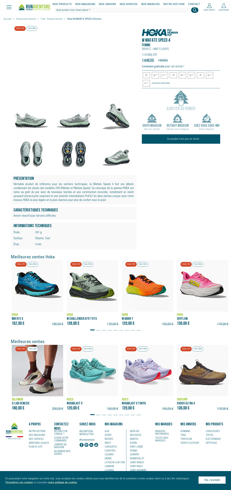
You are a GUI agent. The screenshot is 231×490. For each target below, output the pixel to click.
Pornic (133, 451)
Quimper (134, 455)
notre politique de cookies (62, 482)
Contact (194, 4)
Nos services (129, 4)
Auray (108, 435)
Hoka (146, 30)
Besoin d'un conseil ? (64, 432)
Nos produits (62, 4)
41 (146, 83)
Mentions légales (38, 443)
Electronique (213, 439)
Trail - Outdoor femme (51, 19)
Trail (182, 435)
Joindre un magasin (65, 444)
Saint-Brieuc (136, 463)
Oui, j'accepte (212, 480)
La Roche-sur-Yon (114, 463)
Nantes (133, 439)
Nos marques (150, 4)
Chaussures (212, 431)
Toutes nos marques (161, 439)
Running (184, 431)
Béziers (108, 439)
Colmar (109, 455)
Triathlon (185, 439)
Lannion (109, 467)
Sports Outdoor (189, 443)
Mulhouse (135, 435)
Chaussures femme (26, 19)
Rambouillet (136, 459)
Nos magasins (85, 4)
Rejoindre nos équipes (61, 449)
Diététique (211, 443)
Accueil (7, 19)
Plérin (133, 443)
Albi (106, 431)
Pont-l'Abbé (135, 447)
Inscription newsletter (86, 433)
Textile (209, 435)
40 (200, 75)
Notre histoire (174, 4)
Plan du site (35, 447)
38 (173, 75)
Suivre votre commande (60, 439)
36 (146, 75)
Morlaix (134, 431)
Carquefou (110, 447)
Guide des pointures (161, 83)
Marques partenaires (161, 432)
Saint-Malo (135, 467)
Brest (107, 443)
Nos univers (107, 4)
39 (191, 75)
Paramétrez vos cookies (19, 482)
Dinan (108, 459)
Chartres (109, 451)
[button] (92, 328)
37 (164, 75)
